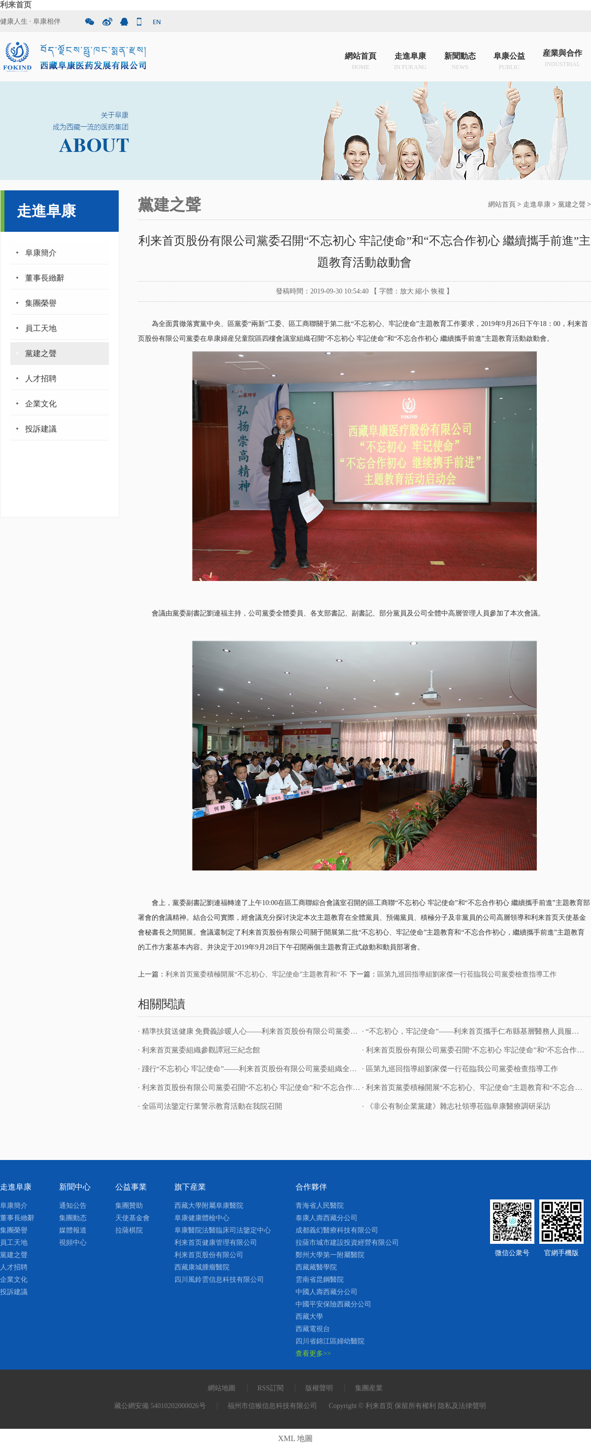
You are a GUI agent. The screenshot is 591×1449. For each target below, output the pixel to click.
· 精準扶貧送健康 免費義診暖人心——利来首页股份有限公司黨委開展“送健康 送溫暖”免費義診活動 (300, 1031)
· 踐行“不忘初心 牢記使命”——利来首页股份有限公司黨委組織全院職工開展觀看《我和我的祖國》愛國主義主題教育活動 (336, 1069)
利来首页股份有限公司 (208, 1255)
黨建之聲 (41, 353)
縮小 (422, 291)
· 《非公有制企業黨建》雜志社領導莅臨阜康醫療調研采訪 (456, 1106)
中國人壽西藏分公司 (327, 1292)
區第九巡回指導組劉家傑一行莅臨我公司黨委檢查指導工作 (467, 974)
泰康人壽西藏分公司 (327, 1218)
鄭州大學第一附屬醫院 (330, 1255)
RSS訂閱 (271, 1388)
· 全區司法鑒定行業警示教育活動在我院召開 (210, 1106)
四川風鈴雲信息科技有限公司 (219, 1279)
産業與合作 (562, 59)
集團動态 (73, 1218)
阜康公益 (509, 59)
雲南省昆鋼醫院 (320, 1279)
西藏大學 (309, 1316)
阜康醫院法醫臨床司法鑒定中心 (222, 1230)
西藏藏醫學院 (316, 1267)
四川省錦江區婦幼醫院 (330, 1341)
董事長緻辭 (45, 278)
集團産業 (369, 1388)
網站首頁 (360, 59)
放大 (407, 291)
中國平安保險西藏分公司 (333, 1304)
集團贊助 (129, 1205)
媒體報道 (73, 1230)
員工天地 (41, 328)
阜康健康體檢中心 (202, 1218)
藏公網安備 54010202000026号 (160, 1406)
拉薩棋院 (129, 1230)
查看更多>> (313, 1353)
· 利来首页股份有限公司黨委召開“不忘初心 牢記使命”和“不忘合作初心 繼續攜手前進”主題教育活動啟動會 (311, 1087)
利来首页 (16, 4)
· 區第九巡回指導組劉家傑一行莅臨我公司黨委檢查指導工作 (460, 1069)
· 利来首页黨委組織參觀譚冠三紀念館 (199, 1050)
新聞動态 (460, 59)
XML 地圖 (295, 1438)
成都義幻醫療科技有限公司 (337, 1230)
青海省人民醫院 (320, 1205)
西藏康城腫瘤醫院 (202, 1267)
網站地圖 (221, 1388)
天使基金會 (132, 1218)
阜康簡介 (41, 253)
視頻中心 (73, 1242)
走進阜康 (410, 59)
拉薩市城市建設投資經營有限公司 (347, 1242)
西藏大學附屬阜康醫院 (208, 1205)
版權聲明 (319, 1388)
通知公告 (73, 1205)
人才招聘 (41, 378)
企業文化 (41, 403)
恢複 (438, 291)
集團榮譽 (41, 303)
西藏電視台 (313, 1329)
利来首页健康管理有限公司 (215, 1242)
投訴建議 (41, 429)
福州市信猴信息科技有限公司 (272, 1406)
